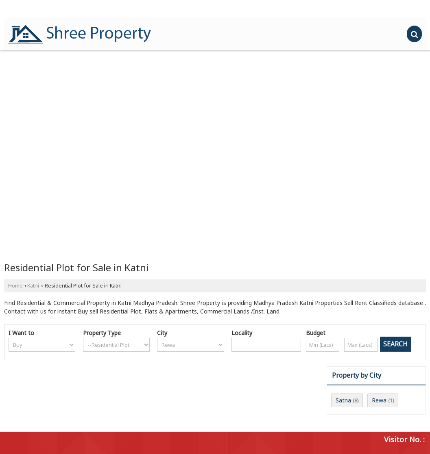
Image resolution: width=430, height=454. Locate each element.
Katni (33, 285)
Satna (343, 400)
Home (15, 285)
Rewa (379, 400)
